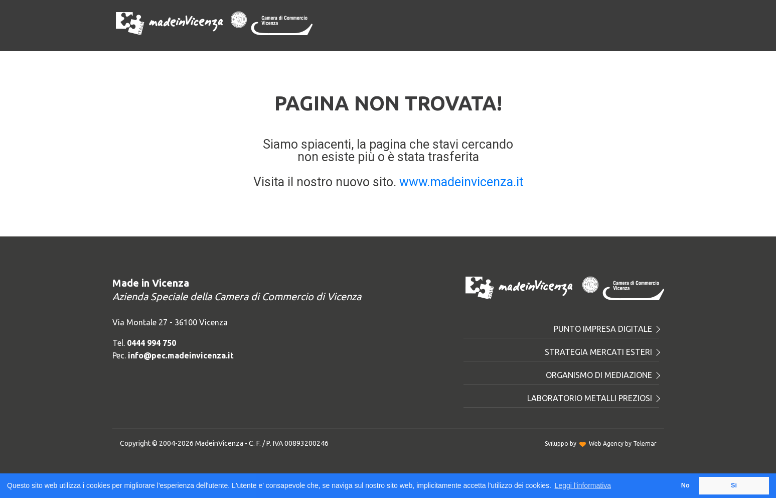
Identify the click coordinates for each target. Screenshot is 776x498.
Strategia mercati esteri (602, 351)
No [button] (685, 485)
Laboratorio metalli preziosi (593, 398)
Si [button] (734, 485)
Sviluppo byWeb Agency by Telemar (601, 443)
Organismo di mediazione (602, 375)
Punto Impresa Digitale (606, 328)
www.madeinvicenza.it (461, 182)
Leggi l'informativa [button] (583, 485)
